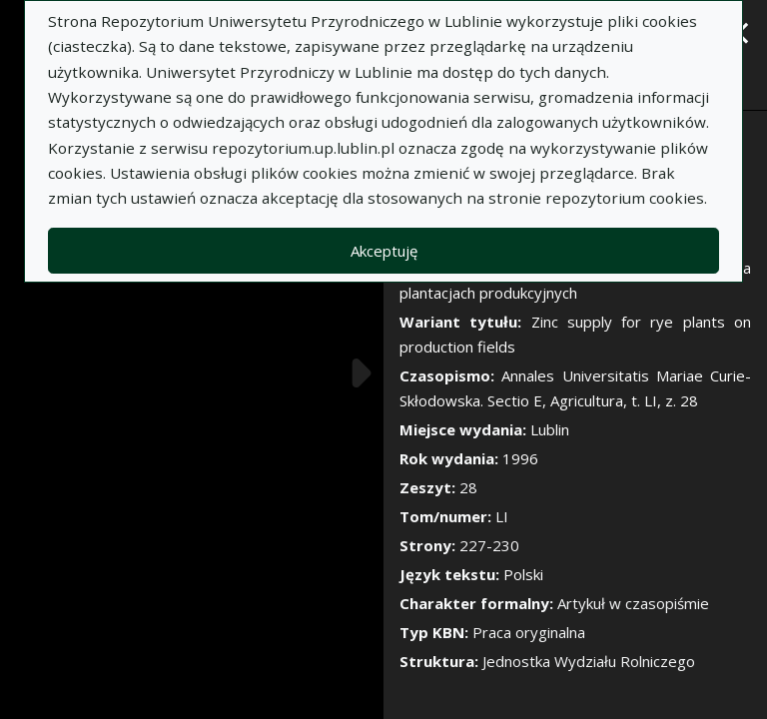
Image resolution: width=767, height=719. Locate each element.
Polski (523, 574)
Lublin (549, 429)
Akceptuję (384, 251)
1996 (520, 458)
